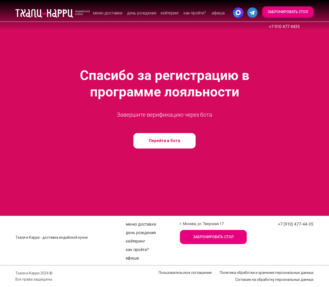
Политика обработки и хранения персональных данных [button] (267, 273)
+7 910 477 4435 (284, 26)
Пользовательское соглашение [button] (185, 273)
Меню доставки (107, 13)
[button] (288, 12)
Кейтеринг (170, 13)
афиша (218, 13)
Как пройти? (195, 13)
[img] (52, 13)
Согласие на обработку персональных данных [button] (274, 279)
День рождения (141, 13)
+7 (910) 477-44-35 (295, 224)
